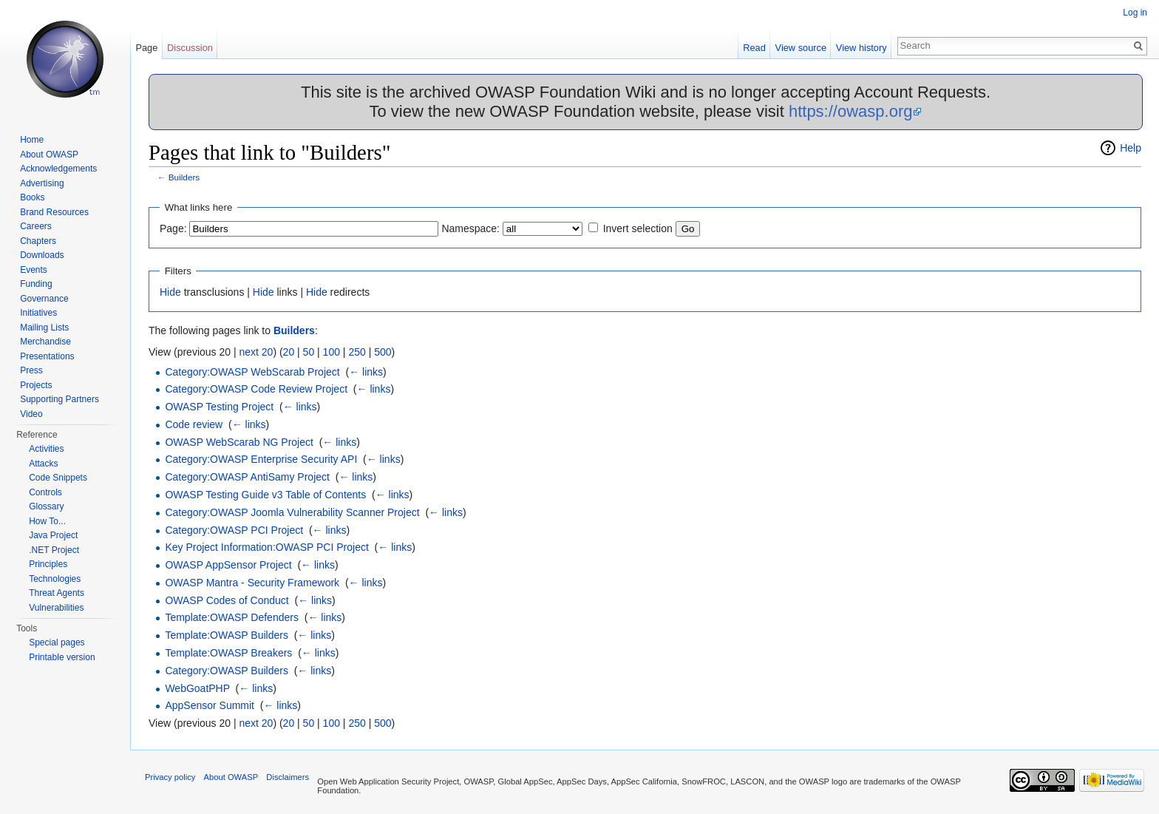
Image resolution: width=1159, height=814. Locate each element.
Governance (44, 299)
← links (366, 372)
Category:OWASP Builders (226, 670)
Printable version (62, 657)
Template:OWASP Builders (226, 635)
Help (1130, 148)
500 (382, 352)
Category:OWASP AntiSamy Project (247, 477)
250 (356, 352)
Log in (1135, 12)
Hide (170, 292)
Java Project (53, 535)
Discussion (190, 47)
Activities (46, 449)
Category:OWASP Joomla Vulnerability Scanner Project (292, 512)
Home (32, 140)
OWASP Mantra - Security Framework (252, 583)
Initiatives (38, 313)
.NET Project (54, 550)
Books (32, 197)
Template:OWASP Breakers (228, 653)
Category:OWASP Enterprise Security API (261, 459)
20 (289, 352)
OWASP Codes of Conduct (226, 600)
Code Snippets (58, 477)
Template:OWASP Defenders (232, 617)
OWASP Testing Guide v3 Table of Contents (265, 495)
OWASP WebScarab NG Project (239, 442)
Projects (36, 385)
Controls (45, 492)
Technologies (55, 579)
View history (861, 47)
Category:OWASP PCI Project (234, 530)
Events (33, 270)
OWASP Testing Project (219, 407)
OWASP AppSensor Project (228, 565)
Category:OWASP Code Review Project (256, 389)
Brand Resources (54, 212)
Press (31, 370)
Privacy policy (170, 777)
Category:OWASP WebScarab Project (252, 372)
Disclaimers (287, 777)
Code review (193, 424)
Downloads (42, 255)
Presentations (47, 356)
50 (309, 352)
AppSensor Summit (209, 705)
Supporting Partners (59, 399)
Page (146, 47)
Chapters (38, 241)
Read (754, 47)
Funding (36, 284)
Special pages (56, 642)
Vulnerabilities (56, 608)
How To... (47, 521)
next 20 (256, 352)
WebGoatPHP (197, 688)
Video (31, 414)
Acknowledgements (58, 168)
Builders (184, 177)
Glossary (46, 506)
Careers (36, 226)
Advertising (42, 183)
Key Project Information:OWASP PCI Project (266, 547)
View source (800, 47)
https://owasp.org (851, 111)
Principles (48, 564)
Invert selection (638, 228)
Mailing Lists (44, 327)
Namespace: (470, 228)
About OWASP (49, 154)
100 (331, 352)
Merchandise (45, 341)
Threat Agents (56, 593)
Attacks (43, 463)
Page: (173, 228)
